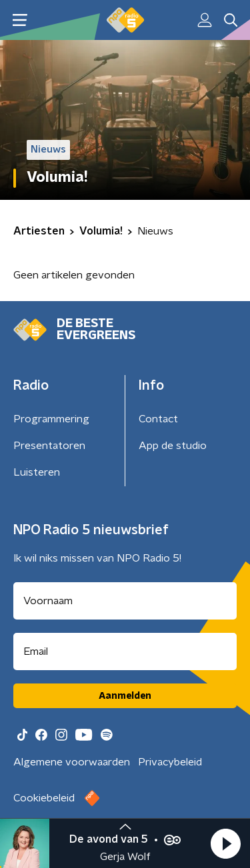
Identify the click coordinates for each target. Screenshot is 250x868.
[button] (225, 843)
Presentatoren (49, 445)
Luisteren (36, 472)
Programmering (51, 419)
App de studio (173, 445)
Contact (158, 419)
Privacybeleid (170, 762)
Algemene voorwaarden (71, 762)
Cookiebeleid (44, 798)
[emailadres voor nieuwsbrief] (125, 651)
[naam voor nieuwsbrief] (125, 601)
